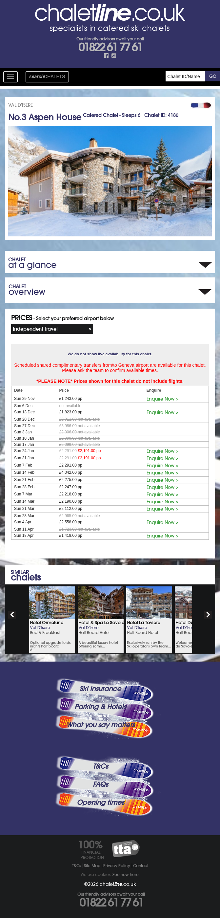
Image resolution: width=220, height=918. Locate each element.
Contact (140, 865)
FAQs (100, 784)
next (208, 615)
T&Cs (100, 766)
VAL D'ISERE (20, 105)
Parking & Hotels (100, 707)
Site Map (92, 865)
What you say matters (100, 725)
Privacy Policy (116, 865)
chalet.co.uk (118, 884)
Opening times (100, 802)
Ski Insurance (100, 689)
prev (12, 615)
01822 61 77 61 (110, 47)
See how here (125, 874)
